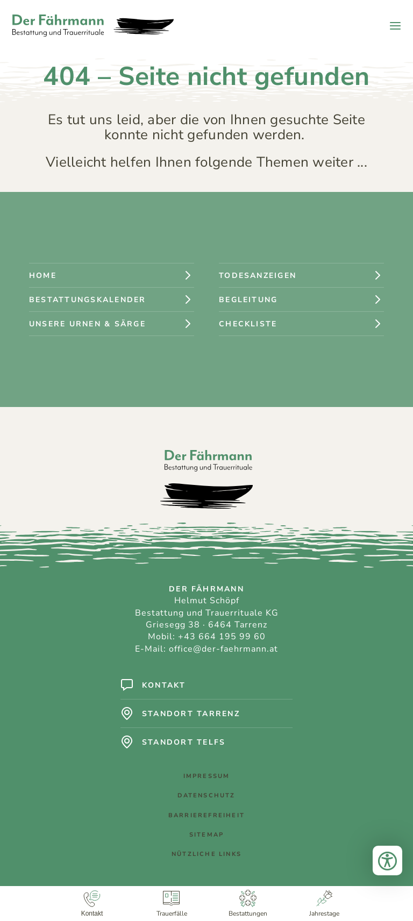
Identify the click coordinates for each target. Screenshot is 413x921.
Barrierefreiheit (206, 815)
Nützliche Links (206, 854)
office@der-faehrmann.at (223, 649)
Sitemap (206, 835)
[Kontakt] (92, 903)
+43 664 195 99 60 (222, 636)
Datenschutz (206, 795)
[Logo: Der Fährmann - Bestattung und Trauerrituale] (93, 26)
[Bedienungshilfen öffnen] (387, 860)
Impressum (206, 776)
